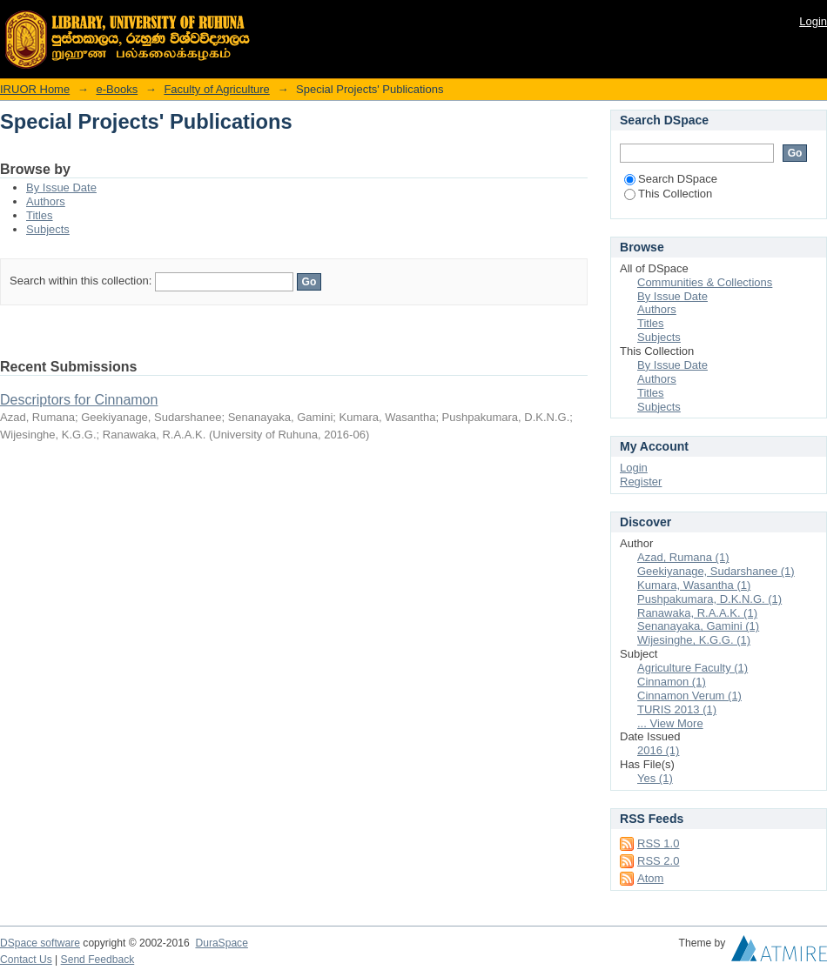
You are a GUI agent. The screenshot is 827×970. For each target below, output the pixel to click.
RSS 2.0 (658, 860)
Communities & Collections (704, 282)
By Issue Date (61, 187)
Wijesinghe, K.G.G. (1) (693, 639)
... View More (670, 723)
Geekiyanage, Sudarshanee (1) (716, 571)
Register (641, 481)
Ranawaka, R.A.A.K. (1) (697, 612)
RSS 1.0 (658, 843)
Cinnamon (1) (671, 681)
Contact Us (26, 959)
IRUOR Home (35, 89)
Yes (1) (655, 778)
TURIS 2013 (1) (676, 709)
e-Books (117, 89)
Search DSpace (670, 178)
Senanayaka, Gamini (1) (698, 625)
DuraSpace (221, 943)
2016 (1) (658, 750)
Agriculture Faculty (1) (692, 667)
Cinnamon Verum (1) (689, 695)
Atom (650, 878)
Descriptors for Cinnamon (79, 399)
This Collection (668, 193)
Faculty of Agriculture (216, 89)
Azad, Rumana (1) (683, 557)
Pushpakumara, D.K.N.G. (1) (709, 598)
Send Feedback (98, 959)
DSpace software (40, 943)
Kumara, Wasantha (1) (693, 585)
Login (813, 21)
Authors (45, 201)
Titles (39, 215)
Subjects (48, 229)
